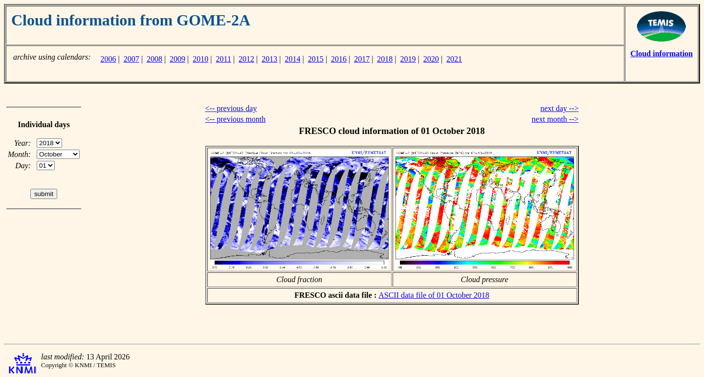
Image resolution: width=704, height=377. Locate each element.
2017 (362, 59)
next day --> (559, 108)
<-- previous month (235, 119)
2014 (293, 59)
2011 (223, 59)
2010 (200, 59)
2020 (431, 59)
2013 (269, 59)
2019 (408, 59)
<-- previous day (231, 108)
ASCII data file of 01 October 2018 (433, 295)
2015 (316, 59)
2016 (339, 59)
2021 (454, 59)
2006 (108, 59)
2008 (154, 59)
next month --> (554, 119)
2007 (131, 59)
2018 (385, 59)
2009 (177, 59)
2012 (246, 59)
